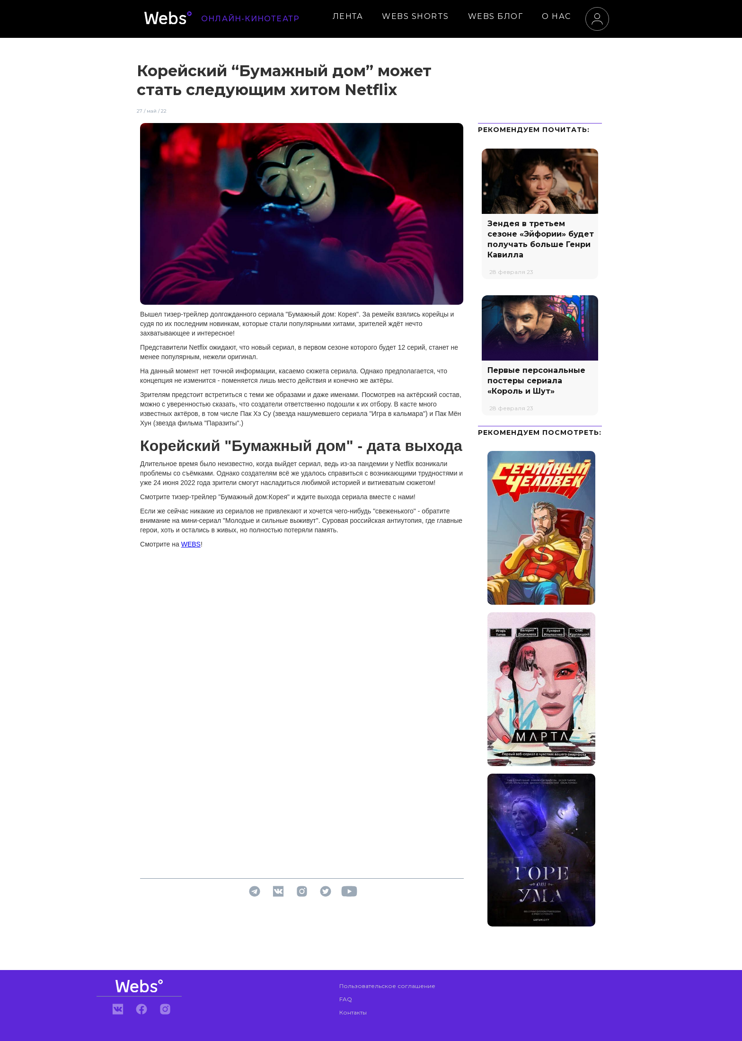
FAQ (345, 999)
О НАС (556, 16)
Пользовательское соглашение (387, 985)
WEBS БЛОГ (495, 16)
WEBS (191, 544)
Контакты (353, 1012)
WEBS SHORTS (415, 16)
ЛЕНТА (348, 16)
